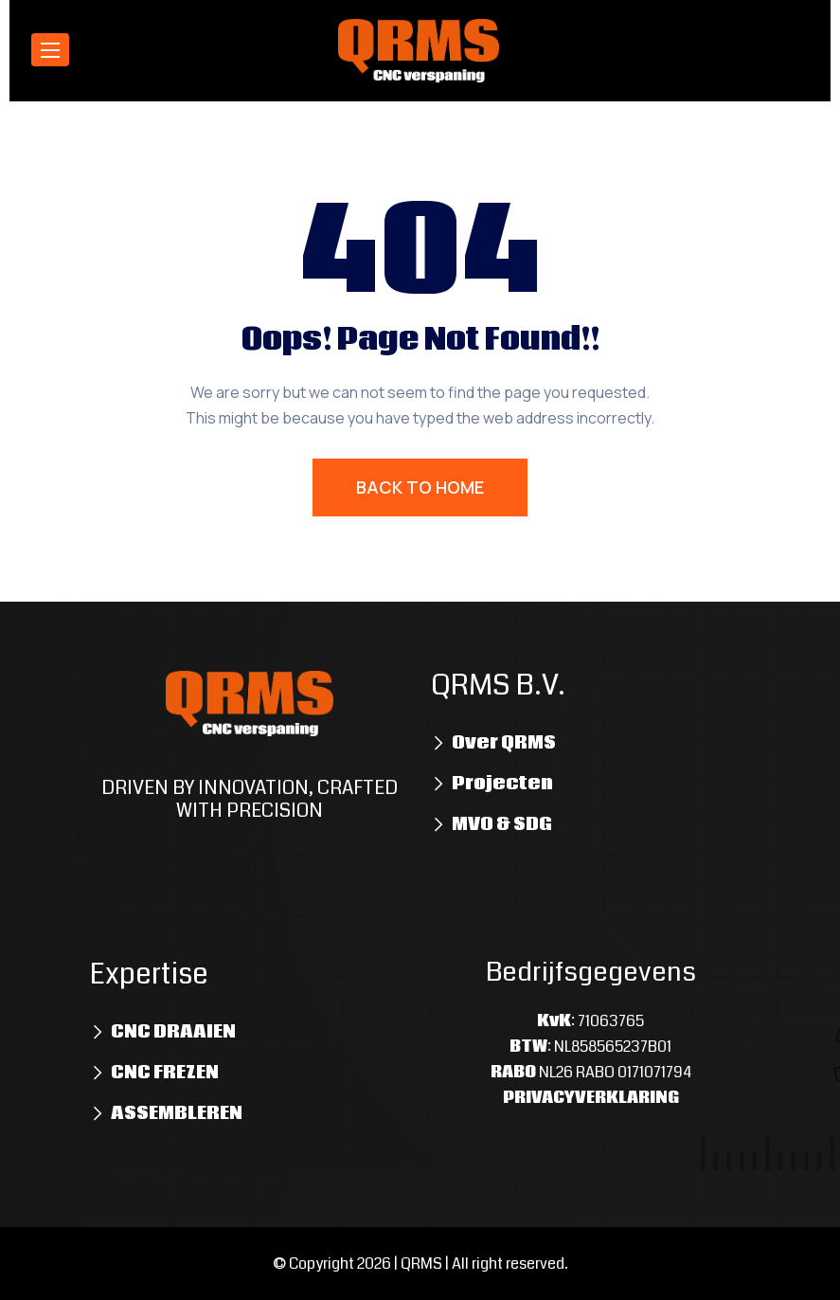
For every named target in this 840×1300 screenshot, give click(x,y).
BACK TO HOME (420, 487)
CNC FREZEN (165, 1072)
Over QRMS (504, 743)
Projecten (502, 783)
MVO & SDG (502, 824)
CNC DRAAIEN (173, 1032)
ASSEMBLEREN (176, 1113)
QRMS (421, 1263)
